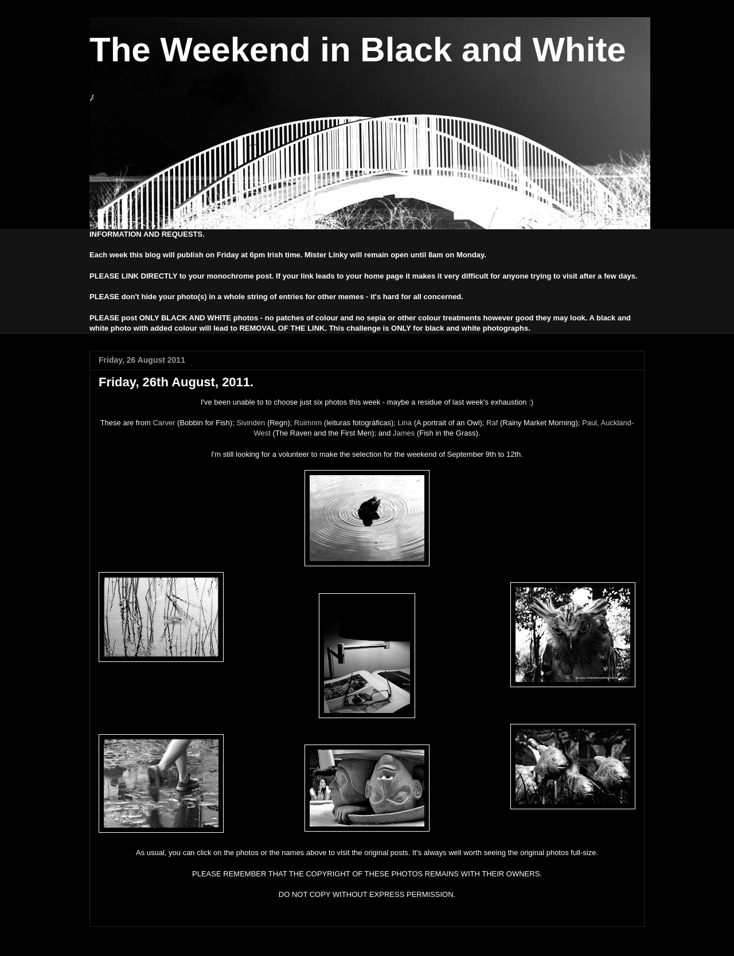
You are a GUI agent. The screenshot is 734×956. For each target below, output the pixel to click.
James (404, 433)
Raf (492, 422)
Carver (164, 422)
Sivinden (250, 422)
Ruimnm (308, 422)
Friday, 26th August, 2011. (176, 382)
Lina (404, 422)
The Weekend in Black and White (357, 49)
